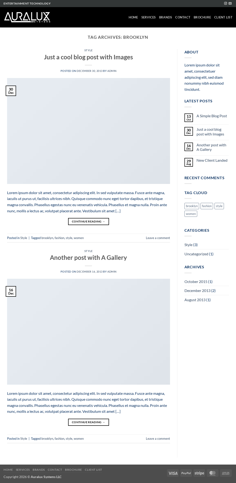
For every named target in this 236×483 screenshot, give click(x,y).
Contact (182, 17)
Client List (223, 17)
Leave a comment (158, 238)
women (79, 238)
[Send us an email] (230, 3)
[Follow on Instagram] (225, 3)
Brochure (202, 17)
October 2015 (195, 281)
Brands (165, 17)
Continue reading (88, 221)
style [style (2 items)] (219, 206)
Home (133, 17)
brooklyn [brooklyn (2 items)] (192, 206)
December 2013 (197, 290)
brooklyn (47, 238)
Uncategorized (196, 254)
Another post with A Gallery (88, 257)
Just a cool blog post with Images (88, 57)
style (69, 238)
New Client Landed (212, 160)
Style (88, 50)
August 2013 (194, 299)
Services (148, 17)
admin (112, 70)
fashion (59, 238)
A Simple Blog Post (212, 115)
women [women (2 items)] (191, 214)
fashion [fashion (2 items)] (207, 206)
